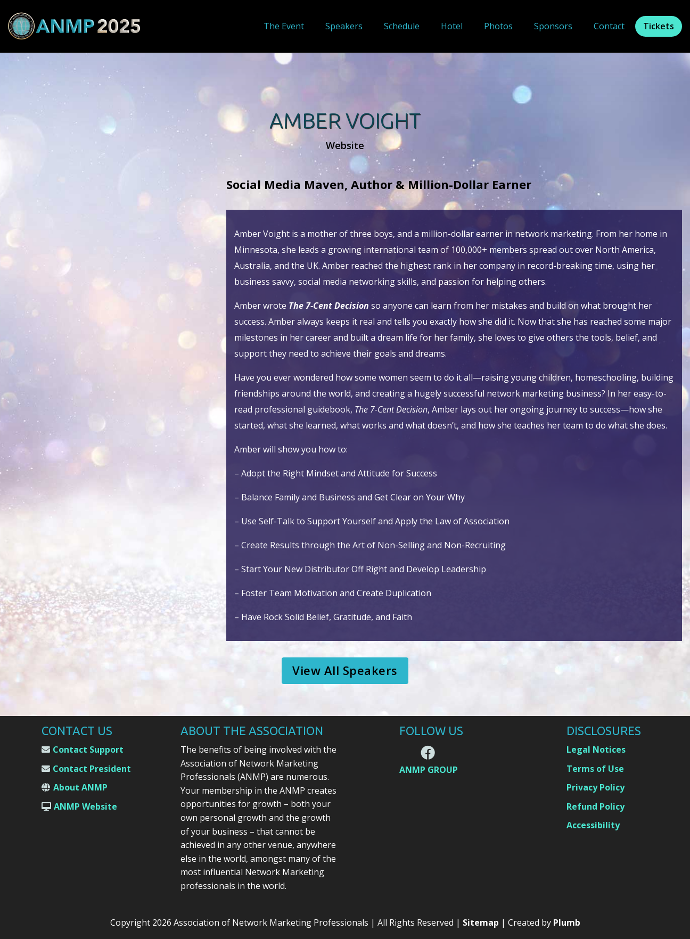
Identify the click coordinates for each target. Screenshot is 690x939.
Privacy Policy (595, 787)
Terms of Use (595, 769)
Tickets (658, 26)
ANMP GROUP (428, 770)
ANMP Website (85, 806)
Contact (609, 26)
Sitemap (481, 922)
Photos (498, 26)
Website (345, 146)
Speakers (344, 26)
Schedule (402, 26)
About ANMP (80, 787)
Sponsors (553, 26)
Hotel (452, 26)
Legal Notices (596, 749)
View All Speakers (345, 670)
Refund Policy (595, 806)
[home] (74, 26)
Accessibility (593, 825)
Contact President (92, 769)
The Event (284, 26)
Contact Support (88, 749)
